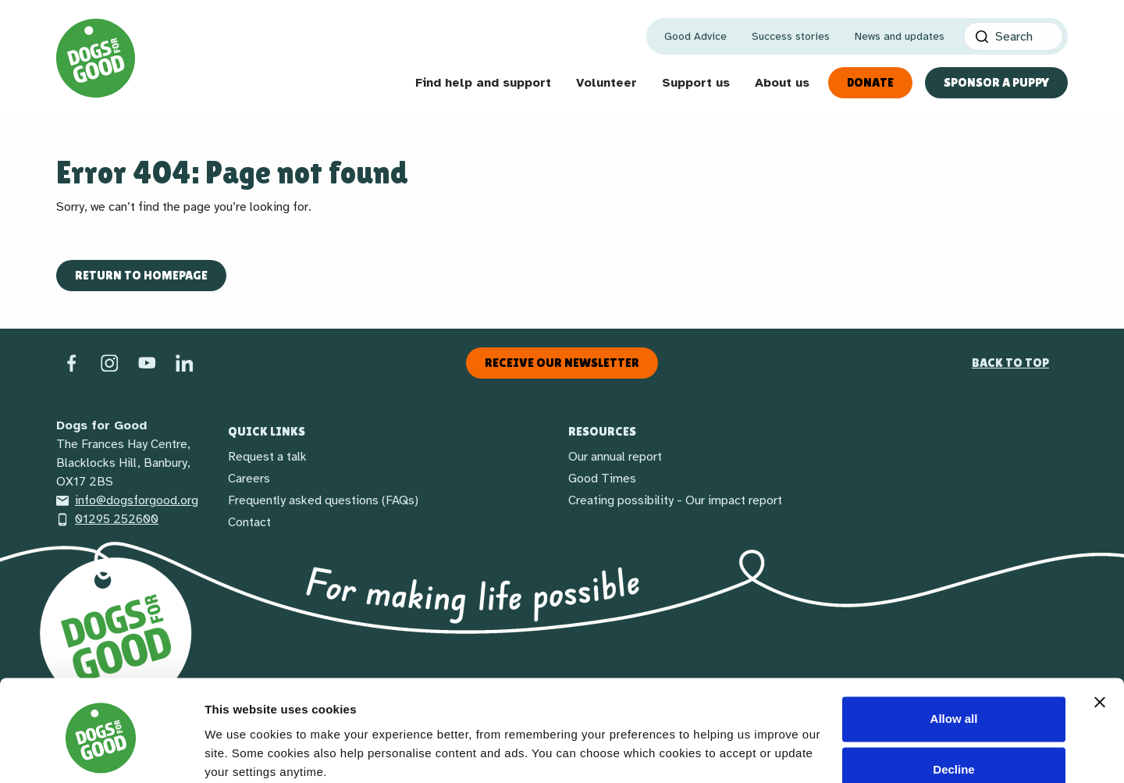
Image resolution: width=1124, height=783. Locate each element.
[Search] (1013, 36)
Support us (696, 83)
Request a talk (267, 456)
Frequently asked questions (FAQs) (323, 500)
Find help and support (483, 83)
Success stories (791, 36)
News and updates (899, 36)
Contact (249, 522)
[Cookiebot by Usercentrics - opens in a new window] (101, 752)
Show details (241, 752)
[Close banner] (1099, 639)
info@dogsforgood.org (127, 500)
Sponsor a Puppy (996, 82)
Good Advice (695, 36)
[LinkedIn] (184, 362)
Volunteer (606, 83)
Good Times (602, 478)
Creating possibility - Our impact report (675, 500)
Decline (953, 707)
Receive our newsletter (562, 362)
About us (782, 83)
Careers (249, 478)
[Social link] (146, 362)
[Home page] (95, 58)
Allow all (954, 656)
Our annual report (615, 456)
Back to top (1010, 362)
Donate (870, 82)
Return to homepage (141, 275)
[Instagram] (109, 362)
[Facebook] (71, 362)
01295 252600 (107, 519)
